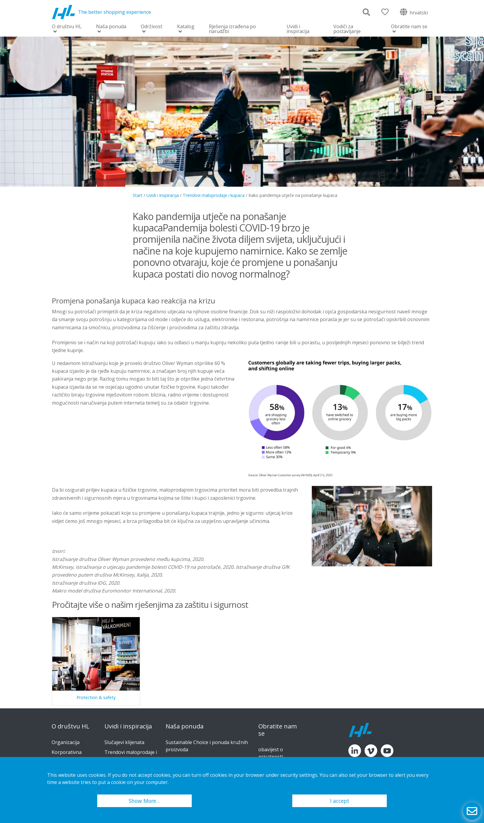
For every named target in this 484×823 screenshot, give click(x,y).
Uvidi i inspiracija (298, 29)
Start (138, 195)
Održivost (151, 27)
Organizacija (66, 742)
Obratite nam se (409, 27)
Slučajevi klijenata (124, 742)
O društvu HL (67, 27)
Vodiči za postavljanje (347, 29)
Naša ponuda (111, 27)
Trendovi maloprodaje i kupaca (214, 195)
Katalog (185, 27)
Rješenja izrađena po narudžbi (232, 29)
